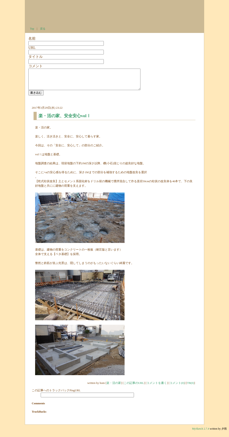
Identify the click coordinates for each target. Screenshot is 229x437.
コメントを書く (156, 387)
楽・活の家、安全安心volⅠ (64, 119)
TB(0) (190, 387)
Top (32, 28)
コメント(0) (177, 387)
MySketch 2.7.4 (201, 432)
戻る (42, 28)
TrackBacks (39, 415)
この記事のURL (134, 387)
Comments (38, 407)
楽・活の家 (113, 387)
